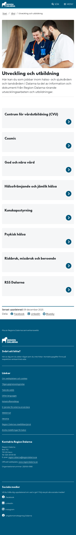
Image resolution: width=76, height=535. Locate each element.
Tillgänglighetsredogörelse (13, 384)
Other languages (9, 396)
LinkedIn (9, 503)
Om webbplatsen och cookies (14, 378)
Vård (13, 13)
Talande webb (8, 390)
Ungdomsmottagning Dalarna (19, 516)
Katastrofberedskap (10, 401)
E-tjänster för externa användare (16, 407)
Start (5, 13)
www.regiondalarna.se (28, 462)
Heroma (5, 419)
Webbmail (6, 413)
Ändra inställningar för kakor (14, 430)
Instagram (9, 509)
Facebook (10, 497)
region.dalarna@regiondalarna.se (22, 457)
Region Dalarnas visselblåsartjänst (16, 424)
